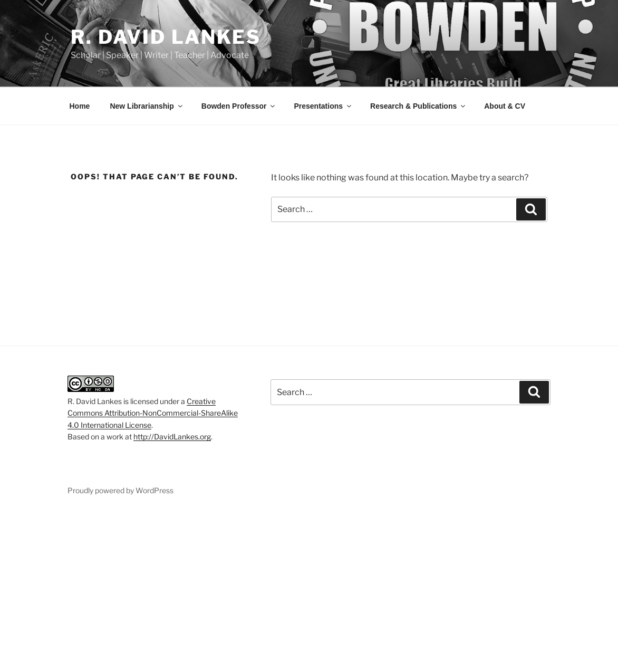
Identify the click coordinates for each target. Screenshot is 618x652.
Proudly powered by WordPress (120, 490)
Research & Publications (418, 106)
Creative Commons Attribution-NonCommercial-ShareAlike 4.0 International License (152, 413)
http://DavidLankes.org (172, 436)
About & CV (504, 106)
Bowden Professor (239, 106)
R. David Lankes (166, 37)
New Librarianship (147, 106)
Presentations (323, 106)
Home (80, 106)
